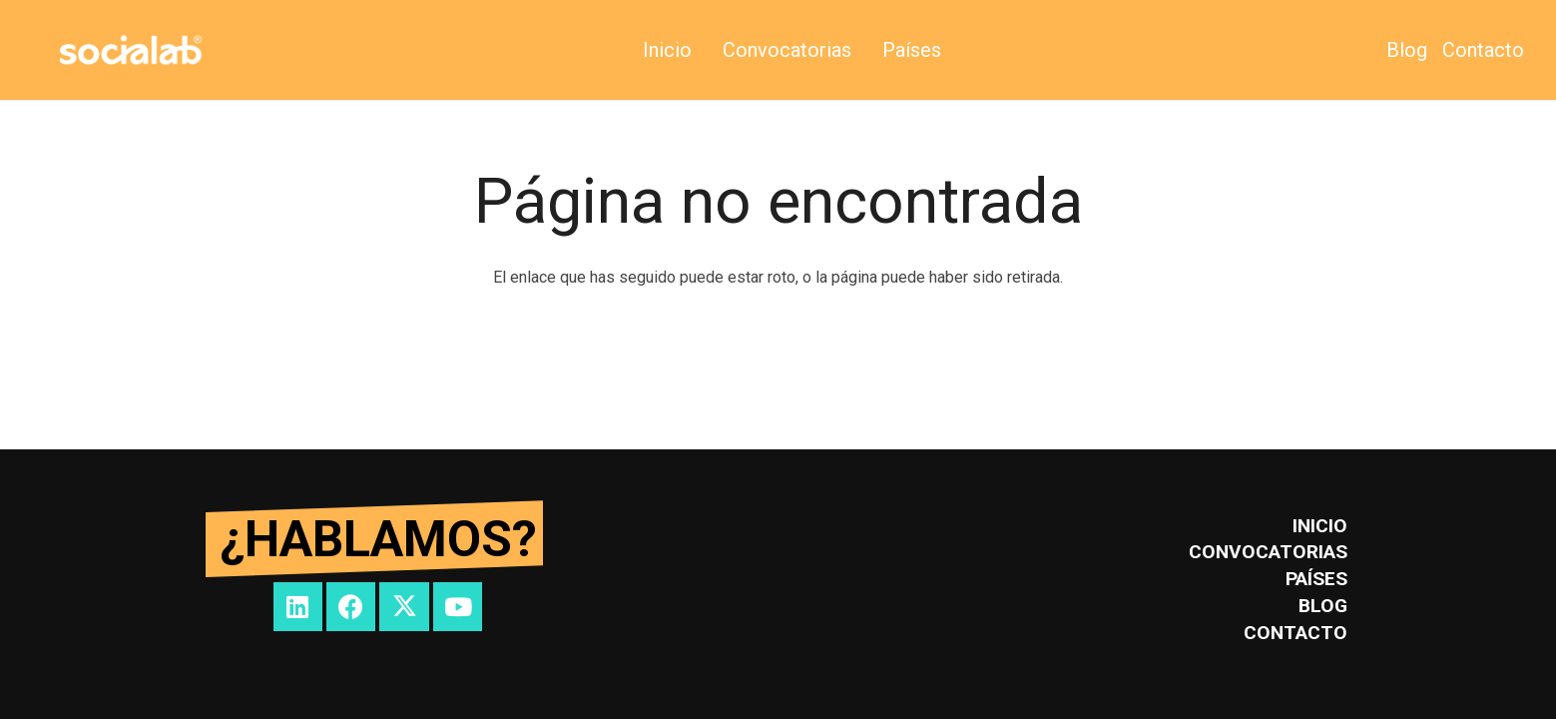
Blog (1322, 605)
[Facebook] (350, 606)
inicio (1320, 525)
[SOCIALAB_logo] (131, 50)
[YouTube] (457, 606)
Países (1316, 578)
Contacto (1295, 632)
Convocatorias (1268, 551)
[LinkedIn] (297, 606)
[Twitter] (403, 606)
